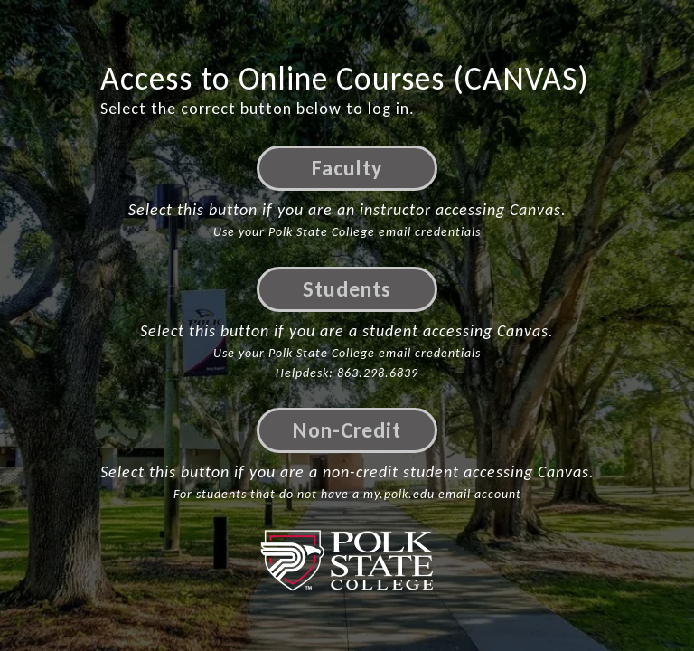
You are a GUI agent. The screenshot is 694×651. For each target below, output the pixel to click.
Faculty (347, 168)
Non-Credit (347, 430)
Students (347, 289)
